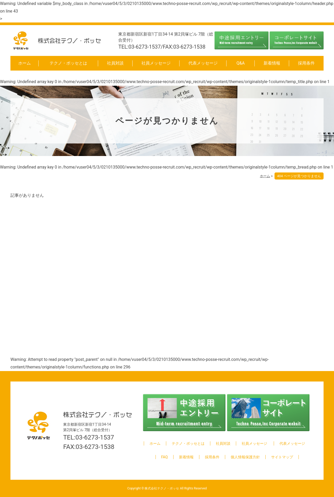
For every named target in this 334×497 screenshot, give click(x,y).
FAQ (164, 457)
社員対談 (115, 63)
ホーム (24, 63)
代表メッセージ (203, 63)
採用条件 (306, 63)
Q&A (240, 63)
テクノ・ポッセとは (68, 63)
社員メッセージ (156, 63)
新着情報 (272, 63)
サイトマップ (282, 457)
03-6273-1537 (94, 437)
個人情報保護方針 (245, 457)
